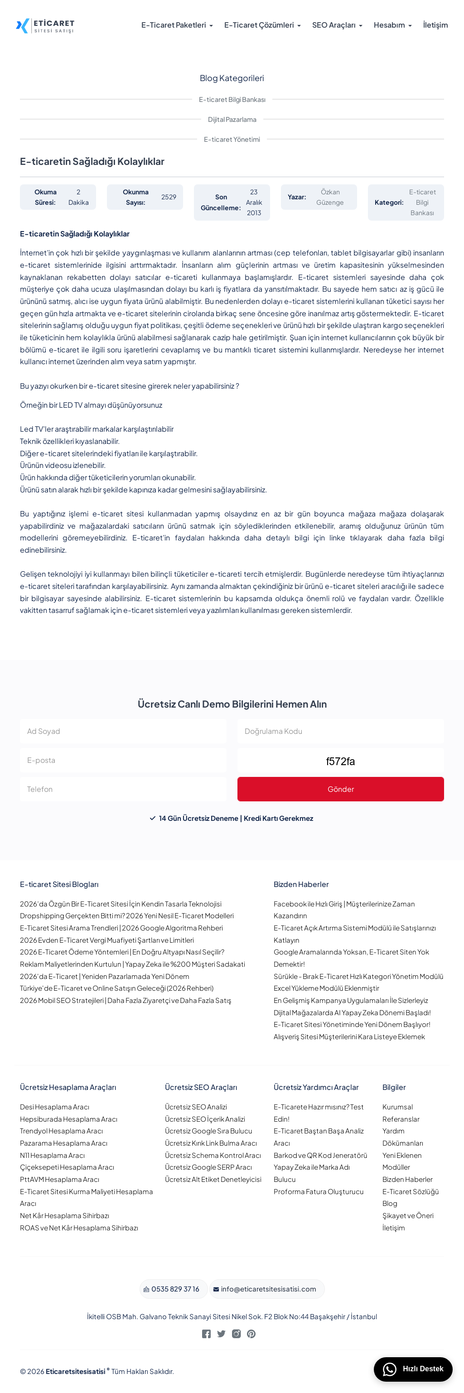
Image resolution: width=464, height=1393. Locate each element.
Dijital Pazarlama (232, 119)
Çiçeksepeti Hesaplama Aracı (67, 1166)
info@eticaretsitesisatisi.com (268, 1288)
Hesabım (389, 24)
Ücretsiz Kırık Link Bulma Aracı (211, 1142)
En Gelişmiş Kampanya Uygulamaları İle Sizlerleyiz (351, 1000)
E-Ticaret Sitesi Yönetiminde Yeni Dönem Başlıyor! (352, 1024)
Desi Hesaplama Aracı (54, 1106)
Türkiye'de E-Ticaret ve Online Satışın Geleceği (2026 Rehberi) (116, 987)
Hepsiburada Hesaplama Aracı (68, 1118)
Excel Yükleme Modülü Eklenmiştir (326, 987)
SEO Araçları (334, 24)
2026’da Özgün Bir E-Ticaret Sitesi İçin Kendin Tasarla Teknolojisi (121, 903)
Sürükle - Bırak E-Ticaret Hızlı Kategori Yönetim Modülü (359, 976)
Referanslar (401, 1118)
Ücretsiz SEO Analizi (196, 1106)
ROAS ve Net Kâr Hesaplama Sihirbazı (79, 1227)
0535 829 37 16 (174, 1288)
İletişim (435, 24)
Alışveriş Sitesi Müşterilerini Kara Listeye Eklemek (349, 1036)
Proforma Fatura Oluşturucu (319, 1191)
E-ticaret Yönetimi (232, 139)
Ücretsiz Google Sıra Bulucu (208, 1130)
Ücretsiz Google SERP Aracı (208, 1166)
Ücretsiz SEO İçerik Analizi (205, 1118)
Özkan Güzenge (330, 197)
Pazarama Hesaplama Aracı (63, 1142)
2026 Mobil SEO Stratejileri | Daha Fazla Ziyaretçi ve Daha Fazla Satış (126, 1000)
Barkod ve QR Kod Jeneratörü (320, 1155)
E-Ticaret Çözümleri (259, 24)
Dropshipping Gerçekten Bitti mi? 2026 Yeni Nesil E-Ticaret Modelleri (127, 915)
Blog (389, 1203)
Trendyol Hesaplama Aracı (61, 1130)
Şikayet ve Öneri (408, 1215)
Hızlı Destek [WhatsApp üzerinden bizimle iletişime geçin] (413, 1369)
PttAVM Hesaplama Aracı (59, 1179)
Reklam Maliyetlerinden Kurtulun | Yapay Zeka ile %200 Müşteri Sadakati (132, 963)
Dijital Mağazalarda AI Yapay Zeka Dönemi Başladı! (352, 1012)
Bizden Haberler (407, 1179)
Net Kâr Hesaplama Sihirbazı (64, 1215)
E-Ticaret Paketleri (173, 24)
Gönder (341, 789)
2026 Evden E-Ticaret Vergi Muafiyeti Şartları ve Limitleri (107, 939)
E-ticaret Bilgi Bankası (232, 99)
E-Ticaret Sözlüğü (410, 1191)
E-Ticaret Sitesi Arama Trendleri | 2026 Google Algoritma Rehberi (121, 927)
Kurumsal (397, 1106)
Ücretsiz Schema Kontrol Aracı (213, 1155)
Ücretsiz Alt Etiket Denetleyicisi (213, 1179)
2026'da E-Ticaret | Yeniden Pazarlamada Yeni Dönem (104, 976)
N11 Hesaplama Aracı (52, 1155)
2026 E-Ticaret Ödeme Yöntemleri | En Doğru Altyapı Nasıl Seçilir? (122, 951)
